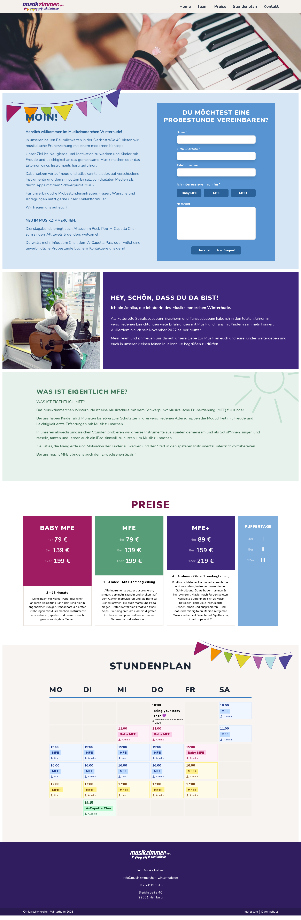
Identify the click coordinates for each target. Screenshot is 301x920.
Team (202, 6)
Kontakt (271, 6)
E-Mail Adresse (188, 149)
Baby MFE (189, 193)
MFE (216, 193)
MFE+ (243, 193)
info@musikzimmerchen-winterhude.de (150, 882)
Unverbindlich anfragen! (216, 250)
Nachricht (183, 204)
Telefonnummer (188, 165)
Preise (220, 6)
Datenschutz (269, 916)
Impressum (251, 916)
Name (182, 132)
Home (185, 6)
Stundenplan (245, 6)
